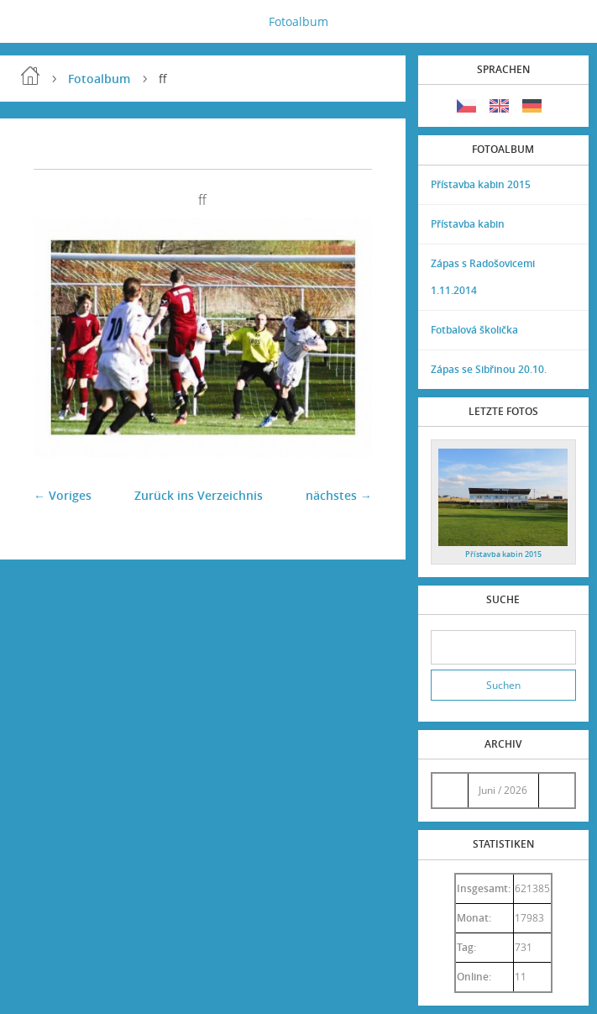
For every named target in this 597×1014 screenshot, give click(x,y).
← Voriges (63, 495)
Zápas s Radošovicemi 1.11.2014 (483, 276)
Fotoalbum (298, 21)
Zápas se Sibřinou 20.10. (489, 369)
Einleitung (30, 76)
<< (450, 790)
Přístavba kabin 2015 (481, 184)
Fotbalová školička (474, 330)
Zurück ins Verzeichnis (198, 495)
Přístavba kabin (468, 224)
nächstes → (339, 495)
